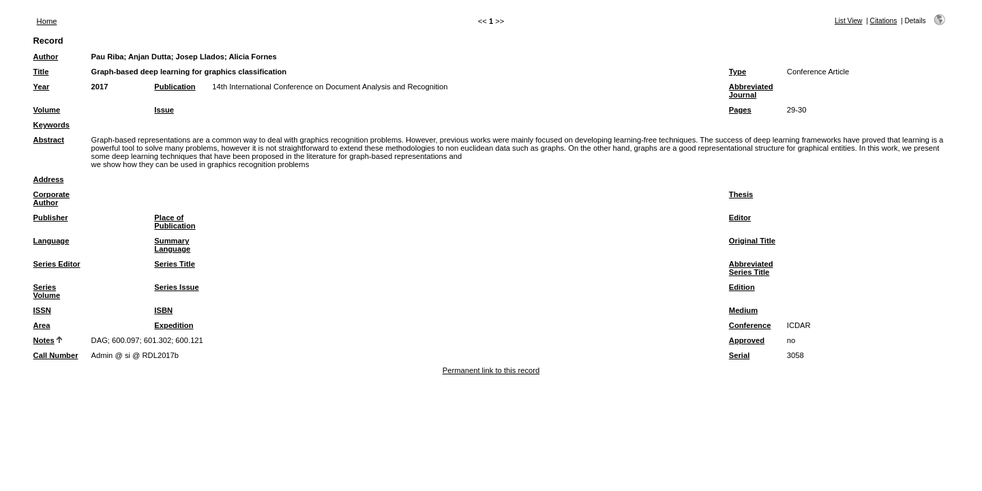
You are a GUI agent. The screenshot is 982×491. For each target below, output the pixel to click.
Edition (742, 287)
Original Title (752, 241)
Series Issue (176, 287)
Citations (883, 21)
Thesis (741, 194)
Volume (47, 110)
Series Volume (47, 291)
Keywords (51, 125)
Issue (164, 110)
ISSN (42, 310)
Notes (44, 340)
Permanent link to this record (491, 370)
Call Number (55, 355)
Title (41, 72)
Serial (739, 355)
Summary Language (172, 245)
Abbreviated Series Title (751, 268)
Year (41, 87)
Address (48, 179)
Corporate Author (51, 198)
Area (41, 325)
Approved (746, 340)
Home (47, 21)
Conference (750, 325)
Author (46, 57)
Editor (740, 217)
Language (51, 241)
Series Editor (56, 264)
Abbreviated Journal (751, 91)
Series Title (174, 264)
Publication (174, 87)
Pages (740, 110)
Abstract (48, 140)
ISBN (163, 310)
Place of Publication (174, 221)
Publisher (50, 217)
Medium (743, 310)
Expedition (173, 325)
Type (737, 72)
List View (849, 21)
